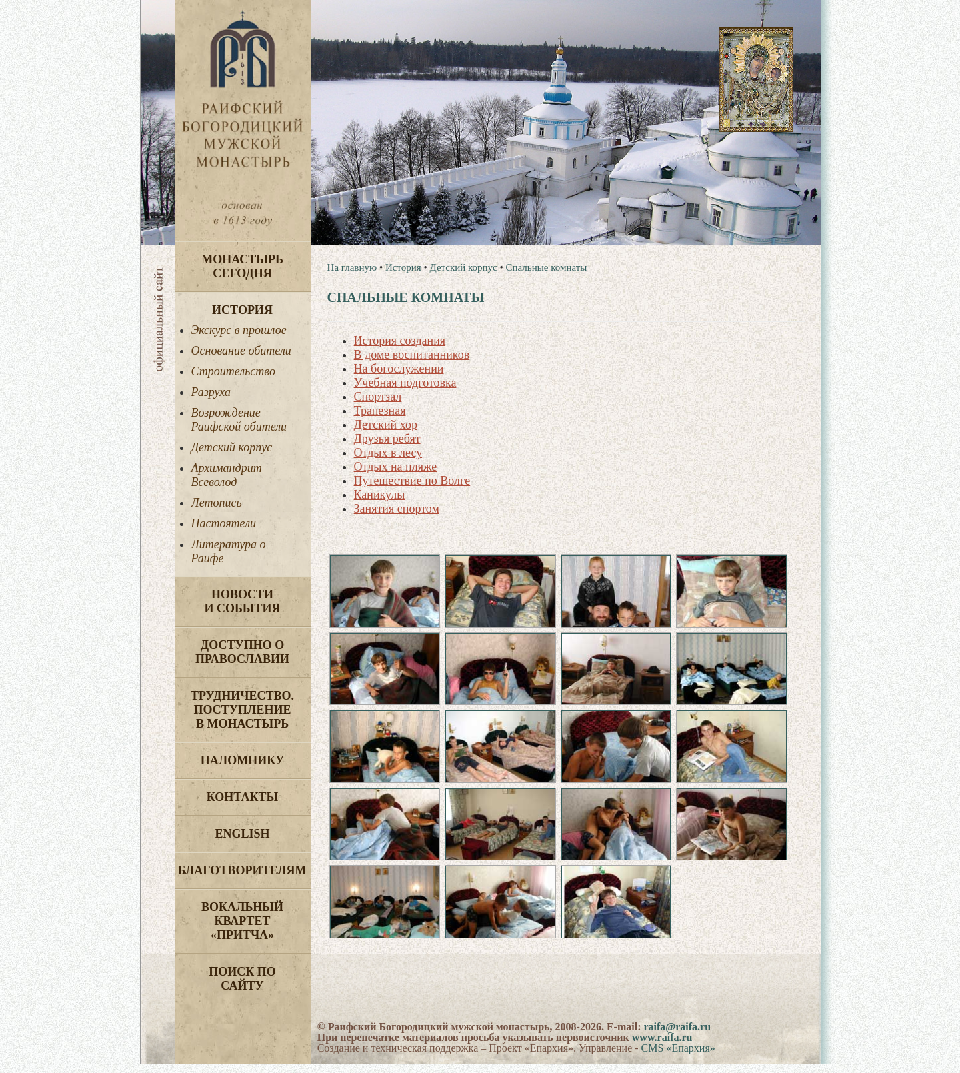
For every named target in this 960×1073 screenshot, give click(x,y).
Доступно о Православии (242, 652)
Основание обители (241, 350)
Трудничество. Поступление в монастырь (242, 709)
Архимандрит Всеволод (226, 475)
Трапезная (380, 410)
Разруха (211, 392)
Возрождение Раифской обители (239, 419)
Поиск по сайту (242, 978)
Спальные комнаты (546, 267)
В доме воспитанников (412, 354)
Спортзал (378, 396)
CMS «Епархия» (678, 1056)
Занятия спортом (396, 508)
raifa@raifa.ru (677, 1035)
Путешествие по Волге (412, 480)
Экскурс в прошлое (239, 330)
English (242, 833)
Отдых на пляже (395, 466)
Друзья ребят (387, 438)
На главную (352, 267)
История (242, 310)
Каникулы (379, 494)
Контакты (242, 797)
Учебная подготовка (405, 382)
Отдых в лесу (388, 452)
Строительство (233, 371)
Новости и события (242, 601)
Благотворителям (242, 870)
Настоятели (224, 523)
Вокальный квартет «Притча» (242, 921)
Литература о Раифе (228, 551)
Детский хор (385, 424)
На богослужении (399, 368)
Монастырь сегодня (242, 266)
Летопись (216, 502)
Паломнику (242, 760)
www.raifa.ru (662, 1046)
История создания (400, 340)
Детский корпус (232, 447)
